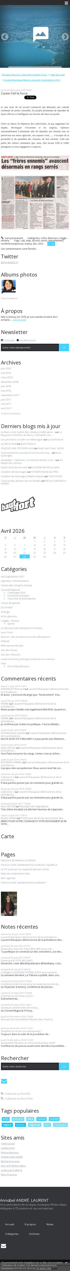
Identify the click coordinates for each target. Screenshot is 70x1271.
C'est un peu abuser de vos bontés (21, 480)
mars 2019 (7, 377)
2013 (40, 243)
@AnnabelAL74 (9, 262)
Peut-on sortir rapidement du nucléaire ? (24, 882)
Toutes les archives (10, 413)
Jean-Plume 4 (28, 443)
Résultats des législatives (34, 806)
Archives (34, 1234)
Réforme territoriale (12, 645)
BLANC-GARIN (8, 818)
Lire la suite (19, 319)
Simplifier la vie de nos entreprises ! (21, 1031)
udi (23, 240)
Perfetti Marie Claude (13, 733)
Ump (3, 663)
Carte (7, 836)
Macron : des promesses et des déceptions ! (26, 637)
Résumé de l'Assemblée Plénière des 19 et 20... (27, 1019)
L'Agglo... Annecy (10, 620)
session (41, 1119)
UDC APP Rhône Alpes (13, 1165)
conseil (54, 1119)
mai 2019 (6, 373)
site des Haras (9, 650)
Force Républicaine (18, 666)
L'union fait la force (14, 93)
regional (34, 1124)
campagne (60, 1124)
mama (28, 243)
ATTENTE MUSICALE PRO (44, 471)
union (44, 240)
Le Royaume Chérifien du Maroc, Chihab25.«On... (31, 433)
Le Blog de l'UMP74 (11, 1170)
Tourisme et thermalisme (21, 598)
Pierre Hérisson (10, 1152)
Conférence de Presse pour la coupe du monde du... (30, 984)
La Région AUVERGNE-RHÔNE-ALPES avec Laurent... (29, 972)
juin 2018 (6, 386)
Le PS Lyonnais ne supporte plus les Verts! (25, 869)
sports (11, 623)
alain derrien (8, 747)
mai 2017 (6, 404)
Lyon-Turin (7, 632)
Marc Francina (9, 1174)
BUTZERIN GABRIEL (11, 762)
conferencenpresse (12, 243)
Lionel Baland (55, 439)
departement (55, 240)
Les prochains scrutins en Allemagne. (22, 439)
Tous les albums (9, 298)
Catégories (11, 1234)
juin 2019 (6, 368)
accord (36, 240)
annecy (20, 1124)
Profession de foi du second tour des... (43, 818)
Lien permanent (12, 238)
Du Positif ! (7, 607)
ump (28, 240)
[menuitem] (25, 75)
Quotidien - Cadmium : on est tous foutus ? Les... (28, 460)
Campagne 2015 (16, 592)
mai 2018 (6, 390)
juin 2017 (6, 399)
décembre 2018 (9, 381)
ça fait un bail (8, 443)
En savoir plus (44, 1268)
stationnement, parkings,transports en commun (28, 659)
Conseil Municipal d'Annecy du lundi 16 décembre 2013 (32, 80)
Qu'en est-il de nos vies (14, 467)
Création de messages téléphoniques (22, 476)
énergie (5, 611)
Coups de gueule (10, 603)
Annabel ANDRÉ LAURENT (24, 1200)
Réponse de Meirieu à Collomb (18, 860)
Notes (49, 1224)
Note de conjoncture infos (15, 873)
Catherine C (7, 777)
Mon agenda (8, 878)
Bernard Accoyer (10, 1161)
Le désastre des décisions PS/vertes (21, 628)
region (7, 1124)
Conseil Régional (10, 589)
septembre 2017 (10, 395)
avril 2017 (6, 408)
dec (35, 243)
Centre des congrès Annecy (16, 585)
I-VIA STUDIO (56, 476)
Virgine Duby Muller (12, 1156)
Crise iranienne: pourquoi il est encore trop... (26, 452)
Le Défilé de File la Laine (45, 467)
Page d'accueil (57, 74)
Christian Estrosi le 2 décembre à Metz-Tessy (24, 74)
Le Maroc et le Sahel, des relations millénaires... (28, 432)
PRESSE (5, 641)
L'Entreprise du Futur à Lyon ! (17, 995)
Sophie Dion (8, 1148)
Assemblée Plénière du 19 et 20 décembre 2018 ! (28, 1043)
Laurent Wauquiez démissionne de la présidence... (35, 690)
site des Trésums (10, 654)
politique (18, 1119)
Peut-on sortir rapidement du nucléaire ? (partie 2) (29, 864)
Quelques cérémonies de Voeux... (20, 1007)
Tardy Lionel (8, 1143)
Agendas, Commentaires (15, 580)
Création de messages (14, 471)
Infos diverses (49, 238)
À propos (30, 1224)
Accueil (9, 1224)
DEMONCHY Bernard (12, 689)
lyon (47, 1124)
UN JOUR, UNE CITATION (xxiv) (17, 448)
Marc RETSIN (8, 806)
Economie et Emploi (18, 595)
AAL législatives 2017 (12, 576)
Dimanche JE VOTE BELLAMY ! (17, 960)
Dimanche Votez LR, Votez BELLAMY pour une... (27, 948)
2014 (30, 1119)
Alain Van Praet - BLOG (51, 448)
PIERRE (5, 703)
